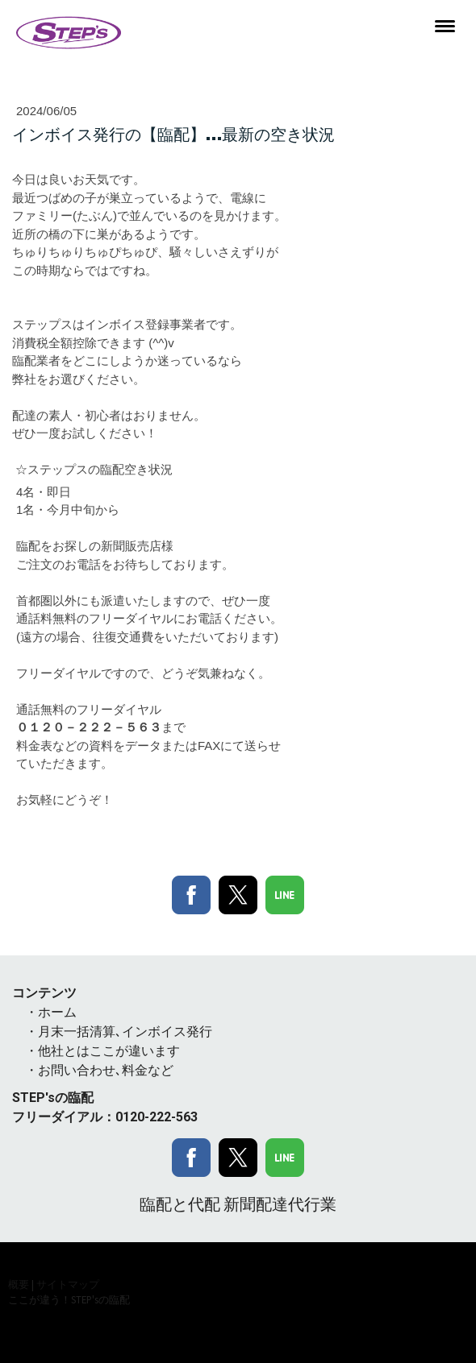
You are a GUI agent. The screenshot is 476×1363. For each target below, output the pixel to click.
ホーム (57, 1012)
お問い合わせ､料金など (105, 1070)
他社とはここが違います (109, 1050)
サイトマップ (67, 1284)
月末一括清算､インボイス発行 (125, 1031)
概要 (18, 1284)
